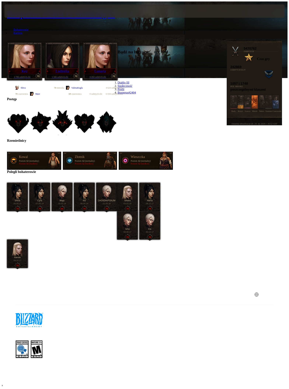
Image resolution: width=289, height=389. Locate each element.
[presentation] (18, 11)
